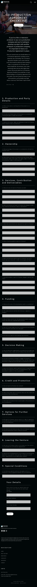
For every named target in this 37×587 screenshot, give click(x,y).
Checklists (3, 558)
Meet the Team (4, 553)
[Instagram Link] (6, 531)
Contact (3, 562)
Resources (3, 560)
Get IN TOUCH (18, 25)
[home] (5, 2)
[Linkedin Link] (2, 531)
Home (2, 551)
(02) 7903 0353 (4, 572)
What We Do (3, 555)
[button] (34, 2)
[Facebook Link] (4, 531)
